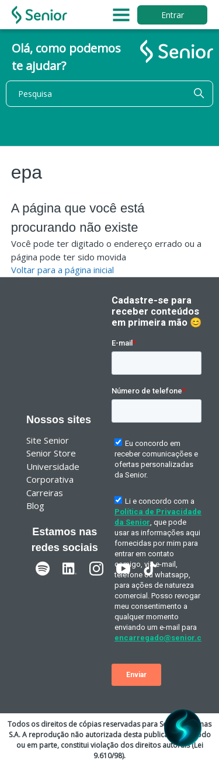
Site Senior (47, 440)
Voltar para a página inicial (62, 270)
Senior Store (51, 453)
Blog (35, 505)
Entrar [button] (172, 14)
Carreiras (44, 492)
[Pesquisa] (109, 94)
